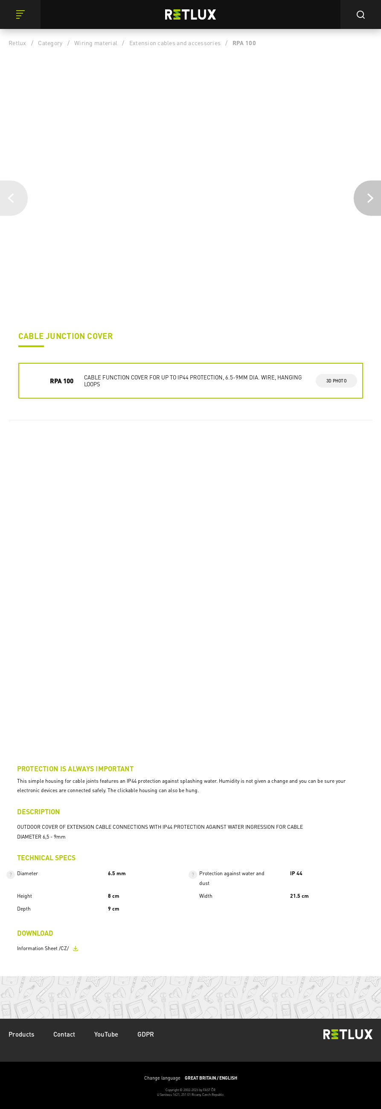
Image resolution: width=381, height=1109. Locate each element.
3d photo (336, 380)
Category (50, 42)
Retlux (17, 42)
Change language (190, 1078)
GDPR (145, 1034)
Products (21, 1034)
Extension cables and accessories (175, 42)
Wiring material (95, 42)
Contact (64, 1034)
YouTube (106, 1034)
